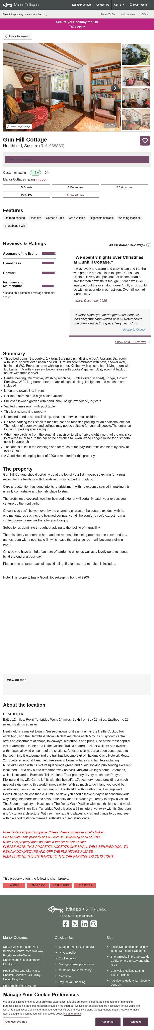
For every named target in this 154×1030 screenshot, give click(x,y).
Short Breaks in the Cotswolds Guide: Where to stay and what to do (130, 960)
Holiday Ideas (128, 14)
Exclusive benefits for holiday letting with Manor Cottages (129, 948)
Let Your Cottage (81, 4)
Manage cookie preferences (77, 964)
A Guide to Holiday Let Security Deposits (131, 982)
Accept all (108, 1021)
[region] (77, 1008)
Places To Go (107, 14)
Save (145, 141)
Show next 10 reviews (130, 342)
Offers (144, 14)
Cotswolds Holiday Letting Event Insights (127, 972)
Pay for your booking (72, 982)
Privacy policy (68, 952)
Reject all (135, 1021)
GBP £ (119, 4)
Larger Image (18, 126)
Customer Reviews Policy (75, 970)
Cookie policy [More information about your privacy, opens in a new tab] (72, 1013)
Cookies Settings (16, 1021)
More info (65, 976)
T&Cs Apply (77, 26)
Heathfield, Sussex (33, 145)
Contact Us (102, 4)
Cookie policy (67, 958)
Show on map (75, 194)
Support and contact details (76, 946)
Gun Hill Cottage (25, 139)
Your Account (139, 4)
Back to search (19, 36)
